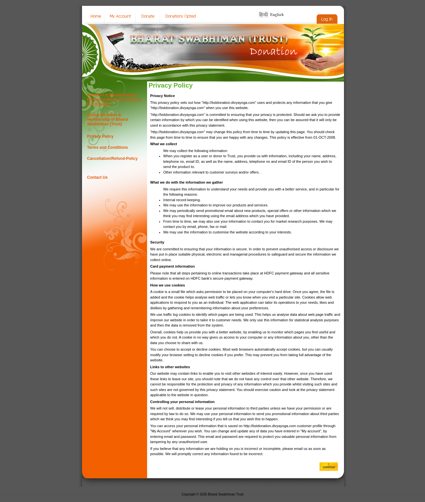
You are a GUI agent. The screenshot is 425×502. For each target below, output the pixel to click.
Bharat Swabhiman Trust (226, 494)
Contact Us (97, 177)
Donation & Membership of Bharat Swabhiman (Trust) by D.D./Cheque (114, 99)
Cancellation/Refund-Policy (112, 158)
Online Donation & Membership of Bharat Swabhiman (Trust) (108, 119)
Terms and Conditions (107, 147)
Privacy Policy (100, 136)
